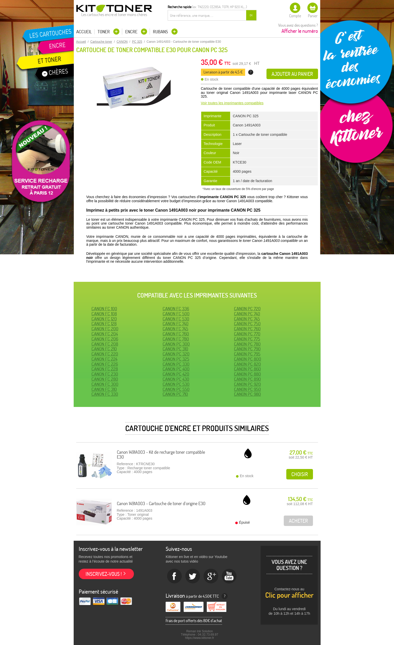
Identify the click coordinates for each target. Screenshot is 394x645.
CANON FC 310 (104, 389)
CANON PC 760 (247, 329)
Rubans (161, 32)
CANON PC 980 (247, 394)
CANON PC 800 (247, 359)
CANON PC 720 (247, 309)
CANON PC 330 (176, 364)
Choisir (299, 474)
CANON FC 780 (176, 339)
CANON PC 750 (247, 324)
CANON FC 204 (104, 334)
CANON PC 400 (176, 369)
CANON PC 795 (247, 354)
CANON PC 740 (247, 314)
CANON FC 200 (104, 329)
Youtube (229, 576)
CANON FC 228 (104, 369)
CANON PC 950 (247, 389)
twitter (192, 576)
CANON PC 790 (247, 349)
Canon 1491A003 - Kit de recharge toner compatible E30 (161, 454)
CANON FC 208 (104, 344)
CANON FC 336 (176, 309)
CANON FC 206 (104, 339)
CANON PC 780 (247, 344)
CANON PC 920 (247, 384)
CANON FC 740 (175, 324)
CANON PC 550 (176, 389)
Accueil (84, 31)
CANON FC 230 (104, 374)
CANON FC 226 (104, 364)
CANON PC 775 (247, 339)
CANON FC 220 (104, 354)
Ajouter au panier (292, 74)
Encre (131, 32)
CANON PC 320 (176, 354)
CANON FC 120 (104, 319)
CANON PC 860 (247, 369)
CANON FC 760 (176, 334)
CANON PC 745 (247, 319)
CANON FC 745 (175, 329)
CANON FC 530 (176, 319)
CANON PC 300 (176, 344)
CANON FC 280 (104, 379)
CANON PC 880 (247, 374)
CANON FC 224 (104, 359)
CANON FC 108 (104, 314)
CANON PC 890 (247, 379)
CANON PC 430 (176, 379)
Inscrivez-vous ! (104, 574)
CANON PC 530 (176, 384)
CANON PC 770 (247, 334)
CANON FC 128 (104, 324)
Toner (104, 32)
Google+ (211, 576)
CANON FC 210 (104, 349)
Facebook (174, 576)
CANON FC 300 (104, 384)
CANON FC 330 (104, 394)
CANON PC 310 (175, 349)
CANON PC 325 (176, 359)
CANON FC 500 (176, 314)
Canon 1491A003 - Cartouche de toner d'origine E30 (161, 503)
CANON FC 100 (104, 309)
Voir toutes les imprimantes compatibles (232, 103)
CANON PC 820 (247, 364)
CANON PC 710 (175, 394)
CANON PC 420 (176, 374)
